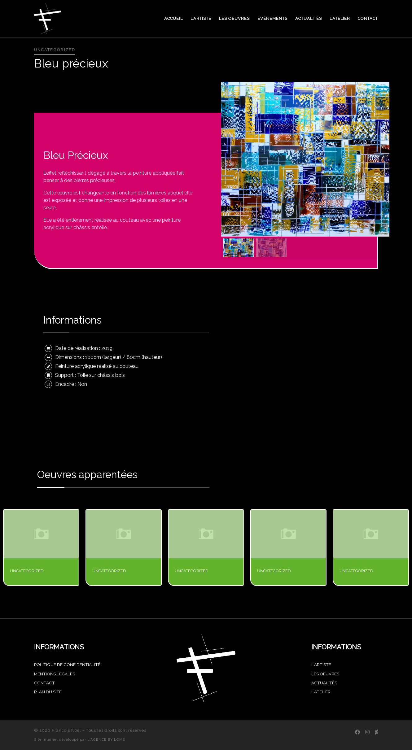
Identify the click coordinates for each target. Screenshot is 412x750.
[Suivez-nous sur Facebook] (357, 732)
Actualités (324, 682)
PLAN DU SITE (48, 691)
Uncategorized (27, 571)
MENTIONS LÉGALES (54, 673)
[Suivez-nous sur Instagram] (367, 732)
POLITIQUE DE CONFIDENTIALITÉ (67, 664)
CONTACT (44, 682)
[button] (238, 247)
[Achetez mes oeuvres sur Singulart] (376, 732)
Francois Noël (66, 730)
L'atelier (321, 691)
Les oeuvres (325, 673)
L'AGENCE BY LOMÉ (106, 739)
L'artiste (321, 664)
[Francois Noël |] (47, 17)
